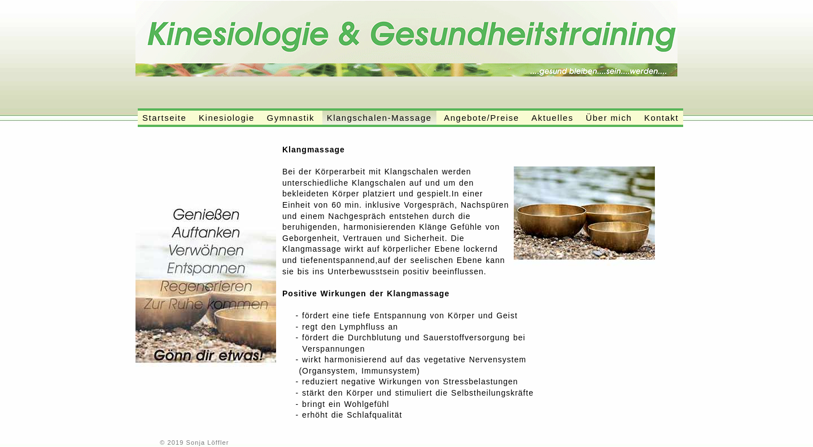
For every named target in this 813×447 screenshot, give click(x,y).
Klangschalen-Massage (379, 117)
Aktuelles (552, 117)
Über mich (608, 117)
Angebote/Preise (481, 117)
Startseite (164, 117)
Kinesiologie (227, 117)
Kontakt (661, 117)
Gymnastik (290, 117)
